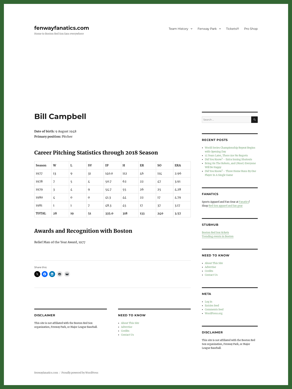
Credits (125, 330)
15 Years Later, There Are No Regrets (226, 155)
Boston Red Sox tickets (215, 232)
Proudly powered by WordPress (79, 372)
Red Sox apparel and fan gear (226, 205)
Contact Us (127, 334)
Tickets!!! (232, 28)
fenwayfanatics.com (61, 28)
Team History (178, 28)
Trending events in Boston (218, 236)
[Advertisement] (146, 84)
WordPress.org (214, 313)
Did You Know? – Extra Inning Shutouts (228, 159)
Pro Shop (251, 28)
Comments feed (214, 309)
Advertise (126, 327)
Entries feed (212, 305)
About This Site (130, 323)
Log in (208, 301)
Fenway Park (207, 28)
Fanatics (244, 201)
